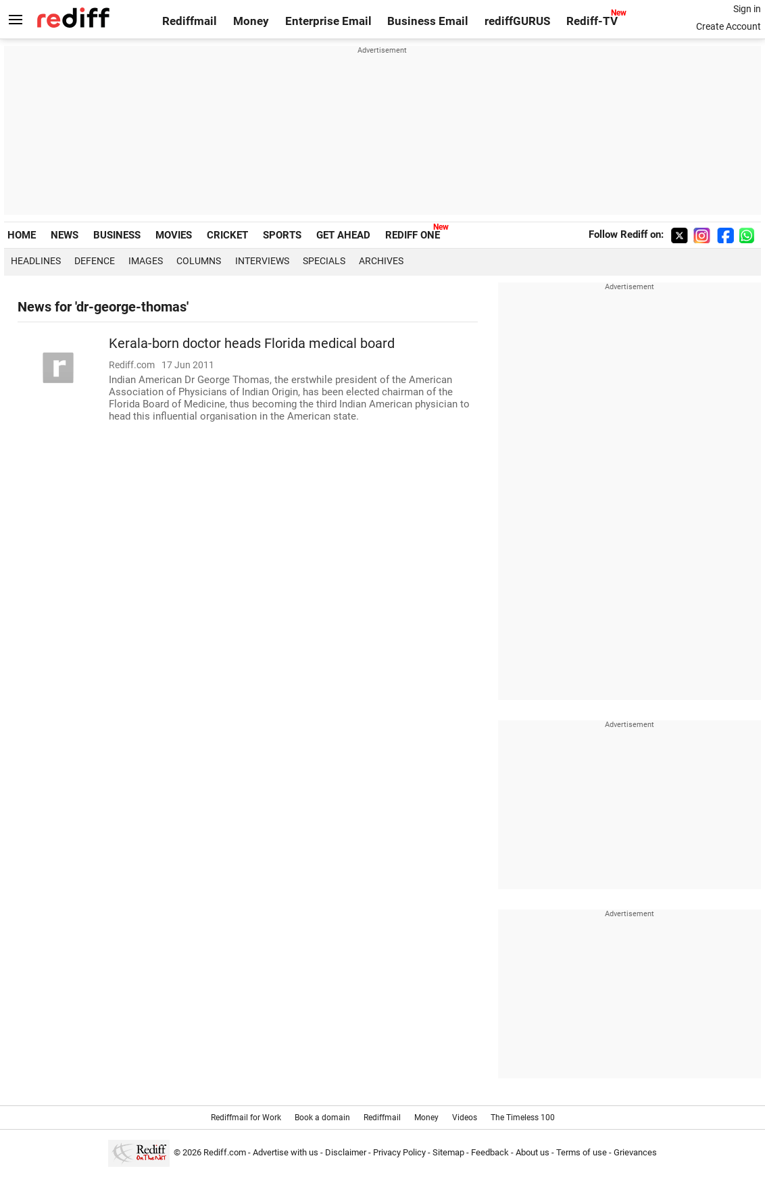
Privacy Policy (399, 1152)
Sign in (747, 8)
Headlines (36, 260)
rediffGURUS (517, 21)
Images (145, 260)
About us (532, 1152)
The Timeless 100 (523, 1117)
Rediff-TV (592, 21)
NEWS (64, 235)
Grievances (635, 1152)
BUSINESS (117, 235)
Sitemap (448, 1152)
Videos (464, 1117)
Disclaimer (345, 1152)
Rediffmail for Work (246, 1117)
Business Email (427, 21)
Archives (381, 260)
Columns (198, 260)
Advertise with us (285, 1152)
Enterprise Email (328, 21)
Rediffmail (189, 21)
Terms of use (581, 1152)
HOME (21, 235)
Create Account (728, 26)
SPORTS (282, 235)
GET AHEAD (343, 235)
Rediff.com (224, 1152)
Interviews (262, 260)
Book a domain (322, 1117)
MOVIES (173, 235)
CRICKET (227, 235)
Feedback (490, 1152)
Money (251, 21)
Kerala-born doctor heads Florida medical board (252, 343)
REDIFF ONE (412, 235)
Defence (94, 260)
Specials (324, 260)
